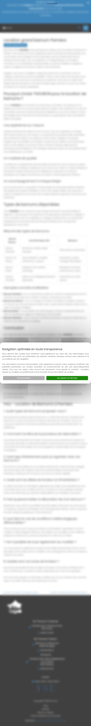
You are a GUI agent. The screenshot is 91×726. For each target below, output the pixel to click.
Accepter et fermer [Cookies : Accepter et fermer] (67, 378)
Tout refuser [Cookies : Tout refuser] (52, 3)
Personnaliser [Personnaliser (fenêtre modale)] (24, 378)
